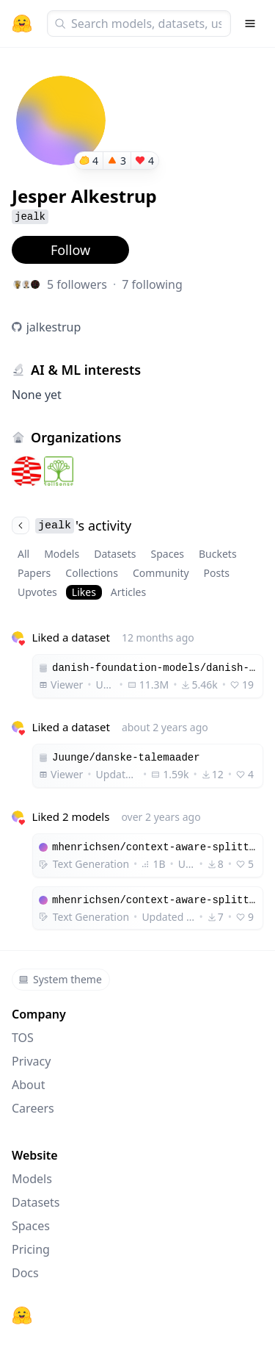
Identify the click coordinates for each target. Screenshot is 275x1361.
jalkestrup (53, 327)
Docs (25, 1273)
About (28, 1085)
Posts (217, 573)
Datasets (115, 554)
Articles (128, 592)
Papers (34, 573)
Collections (91, 573)
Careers (33, 1108)
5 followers (77, 284)
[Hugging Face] (22, 1315)
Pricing (31, 1249)
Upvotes (37, 592)
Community (161, 573)
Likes (84, 592)
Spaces (167, 554)
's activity (71, 525)
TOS (23, 1038)
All (23, 554)
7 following (152, 284)
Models (61, 554)
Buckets (218, 554)
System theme (60, 979)
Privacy (31, 1061)
